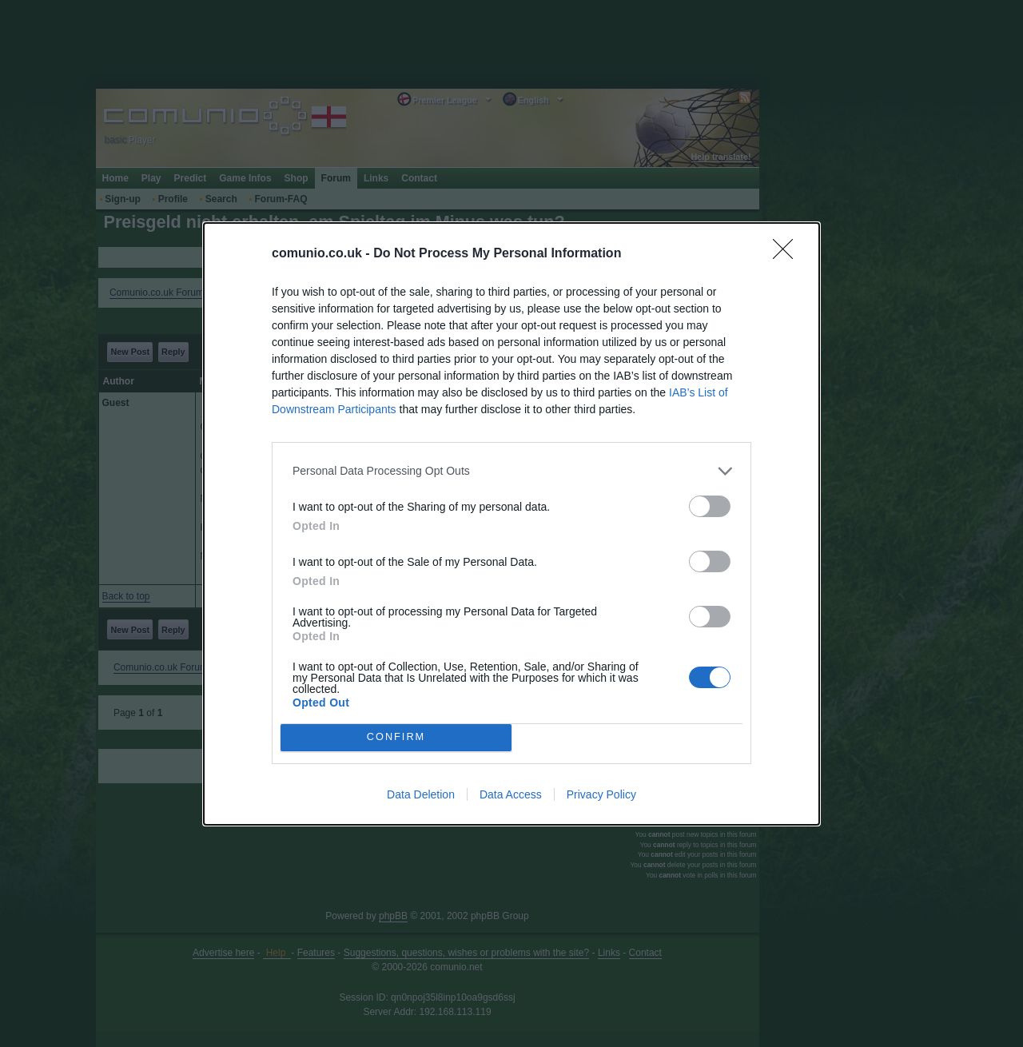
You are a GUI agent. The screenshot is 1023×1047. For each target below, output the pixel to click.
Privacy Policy (601, 794)
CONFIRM (396, 736)
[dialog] (511, 523)
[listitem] (511, 470)
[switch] (709, 505)
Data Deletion (421, 794)
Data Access (511, 794)
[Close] (788, 253)
